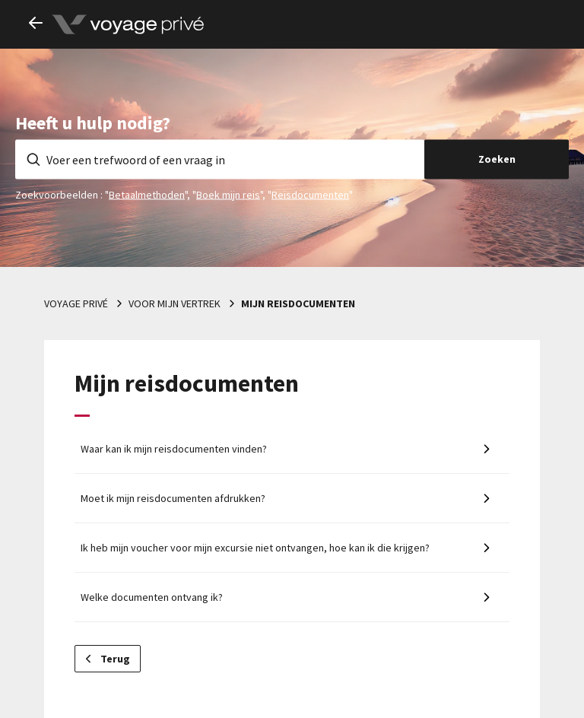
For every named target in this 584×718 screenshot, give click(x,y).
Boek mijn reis (228, 194)
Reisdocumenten (310, 194)
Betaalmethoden (147, 194)
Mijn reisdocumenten (298, 303)
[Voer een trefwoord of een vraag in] (219, 159)
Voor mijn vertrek (175, 303)
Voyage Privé (76, 303)
